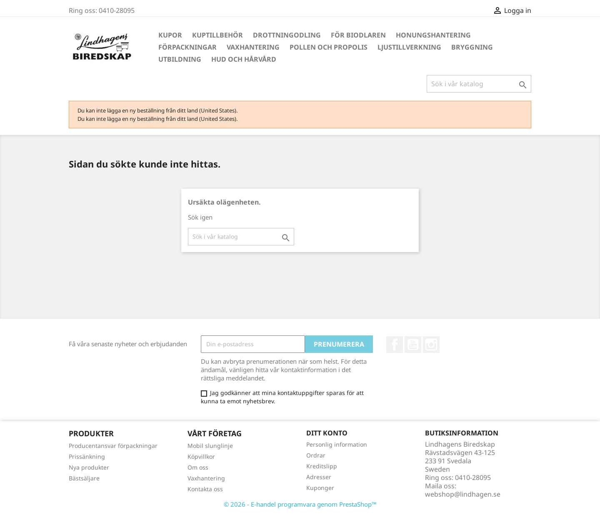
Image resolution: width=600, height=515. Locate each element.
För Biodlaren (358, 35)
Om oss (198, 467)
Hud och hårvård (243, 59)
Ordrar (315, 455)
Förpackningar (187, 47)
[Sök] (479, 83)
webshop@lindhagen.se (462, 494)
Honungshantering (433, 35)
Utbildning (179, 59)
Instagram (431, 344)
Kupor (170, 35)
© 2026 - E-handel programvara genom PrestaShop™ (300, 504)
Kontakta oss (205, 489)
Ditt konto (327, 433)
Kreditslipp (321, 466)
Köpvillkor (201, 456)
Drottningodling (287, 35)
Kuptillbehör (217, 35)
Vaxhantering (253, 47)
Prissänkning (87, 456)
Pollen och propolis (329, 47)
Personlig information (336, 444)
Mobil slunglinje (210, 446)
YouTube (413, 344)
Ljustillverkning (409, 47)
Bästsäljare (84, 478)
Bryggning (472, 47)
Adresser (318, 477)
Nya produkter (89, 467)
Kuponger (320, 488)
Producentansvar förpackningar (113, 446)
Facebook (394, 344)
